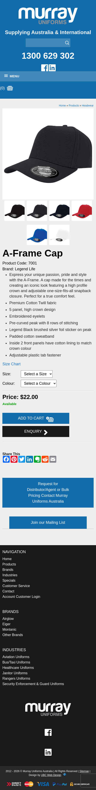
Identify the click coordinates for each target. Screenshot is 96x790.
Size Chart (11, 364)
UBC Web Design (51, 775)
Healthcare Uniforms (18, 668)
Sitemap (84, 771)
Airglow (8, 619)
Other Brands (12, 635)
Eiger (6, 624)
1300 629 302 (48, 55)
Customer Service (16, 586)
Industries (9, 575)
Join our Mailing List (48, 522)
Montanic (9, 629)
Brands (7, 570)
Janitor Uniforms (14, 673)
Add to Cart (36, 419)
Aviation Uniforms (15, 657)
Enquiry (35, 432)
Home (62, 105)
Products (74, 105)
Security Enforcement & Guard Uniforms (33, 684)
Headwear (88, 105)
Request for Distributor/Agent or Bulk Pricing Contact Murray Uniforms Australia (48, 492)
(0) (6, 88)
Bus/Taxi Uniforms (16, 662)
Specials (8, 580)
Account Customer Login (21, 596)
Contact (8, 591)
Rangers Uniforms (16, 678)
